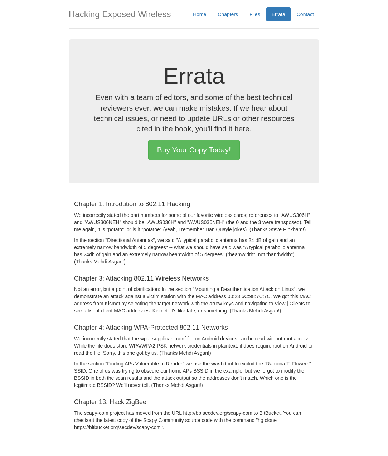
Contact (305, 14)
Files (254, 14)
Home (199, 14)
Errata (278, 14)
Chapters (228, 14)
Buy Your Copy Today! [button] (194, 150)
